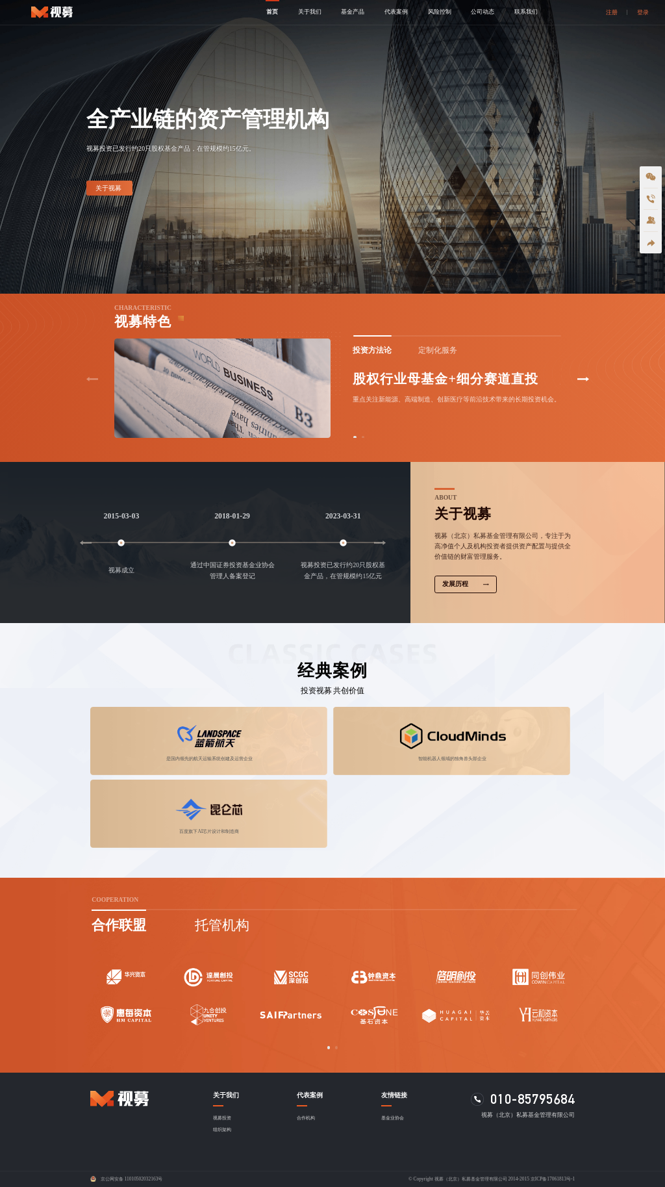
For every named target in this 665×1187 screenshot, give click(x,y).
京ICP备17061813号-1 (553, 1179)
